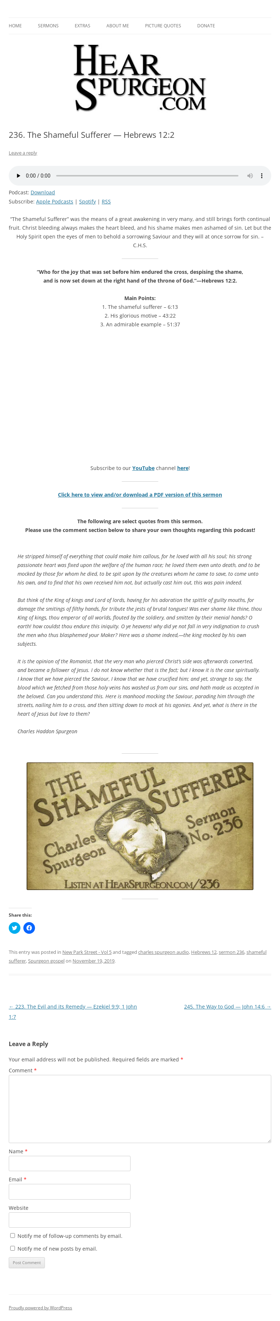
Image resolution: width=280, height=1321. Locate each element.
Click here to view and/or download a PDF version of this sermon (140, 494)
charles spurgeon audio (163, 952)
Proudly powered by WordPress (40, 1308)
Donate (206, 26)
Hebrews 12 (204, 952)
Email (18, 1179)
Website (18, 1207)
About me (117, 26)
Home (15, 26)
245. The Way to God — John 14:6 (227, 1006)
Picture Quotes (163, 26)
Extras (82, 26)
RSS (106, 201)
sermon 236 (231, 952)
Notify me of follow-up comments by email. (70, 1235)
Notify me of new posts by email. (57, 1248)
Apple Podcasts (54, 201)
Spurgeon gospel (46, 960)
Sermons (48, 26)
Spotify (87, 201)
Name (18, 1151)
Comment (23, 1070)
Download (43, 192)
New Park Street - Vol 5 (87, 952)
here (182, 468)
